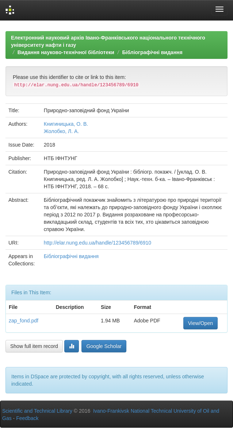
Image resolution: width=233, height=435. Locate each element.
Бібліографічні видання (152, 52)
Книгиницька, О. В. (66, 124)
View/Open (200, 323)
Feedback (27, 418)
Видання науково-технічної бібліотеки (66, 52)
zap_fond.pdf (23, 321)
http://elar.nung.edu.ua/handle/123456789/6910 (97, 243)
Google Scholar (104, 346)
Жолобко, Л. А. (61, 131)
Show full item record (34, 346)
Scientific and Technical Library (37, 411)
